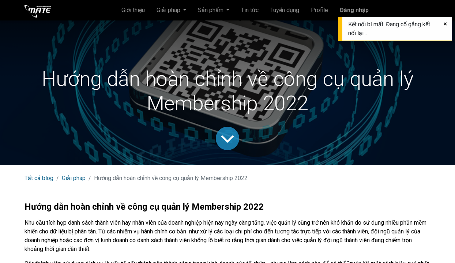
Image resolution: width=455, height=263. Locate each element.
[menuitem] (133, 10)
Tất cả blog (39, 178)
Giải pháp (74, 178)
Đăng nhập (354, 10)
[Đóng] (445, 24)
